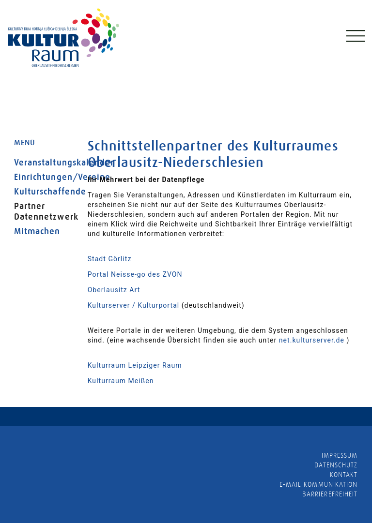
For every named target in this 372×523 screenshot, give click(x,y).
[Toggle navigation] (354, 38)
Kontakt (343, 474)
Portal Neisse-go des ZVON (135, 274)
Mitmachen (37, 231)
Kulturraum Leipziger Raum (135, 365)
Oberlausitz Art (114, 290)
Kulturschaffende (43, 191)
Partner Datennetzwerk (43, 211)
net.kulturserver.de (311, 340)
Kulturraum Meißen (121, 381)
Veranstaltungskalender (43, 162)
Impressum (339, 455)
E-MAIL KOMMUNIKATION (318, 484)
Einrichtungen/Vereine (43, 177)
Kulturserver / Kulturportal (134, 305)
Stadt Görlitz (110, 259)
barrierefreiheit (329, 494)
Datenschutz (335, 465)
